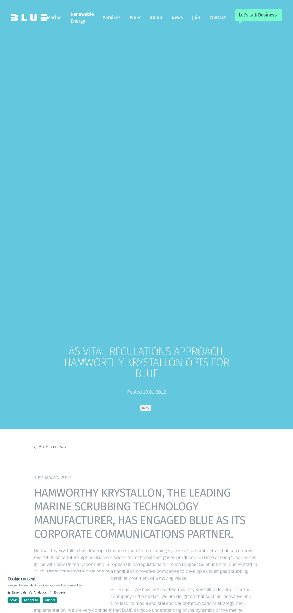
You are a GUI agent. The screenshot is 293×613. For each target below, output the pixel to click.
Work (135, 17)
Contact (217, 17)
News (177, 17)
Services (112, 17)
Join (196, 17)
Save (13, 600)
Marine (54, 17)
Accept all (31, 600)
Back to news (50, 447)
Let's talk (258, 15)
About (156, 17)
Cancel (50, 600)
